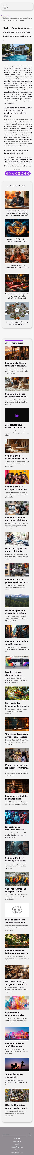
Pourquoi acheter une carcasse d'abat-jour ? (15, 921)
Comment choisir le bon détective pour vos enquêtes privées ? (16, 644)
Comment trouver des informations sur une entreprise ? (17, 267)
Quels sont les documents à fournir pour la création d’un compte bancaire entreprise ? (17, 212)
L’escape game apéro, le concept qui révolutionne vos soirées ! (17, 768)
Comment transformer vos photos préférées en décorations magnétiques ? (16, 521)
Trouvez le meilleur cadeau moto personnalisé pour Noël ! (16, 1077)
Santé (17, 1144)
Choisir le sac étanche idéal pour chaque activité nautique (15, 891)
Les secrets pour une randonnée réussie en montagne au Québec (15, 613)
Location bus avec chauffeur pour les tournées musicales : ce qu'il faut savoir (16, 676)
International (17, 1141)
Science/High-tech (17, 1147)
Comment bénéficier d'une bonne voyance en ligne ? (17, 240)
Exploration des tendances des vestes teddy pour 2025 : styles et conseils (16, 831)
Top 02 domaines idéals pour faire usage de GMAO (17, 323)
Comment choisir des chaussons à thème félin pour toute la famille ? (16, 396)
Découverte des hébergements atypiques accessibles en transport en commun (17, 707)
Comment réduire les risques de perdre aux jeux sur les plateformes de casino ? (17, 295)
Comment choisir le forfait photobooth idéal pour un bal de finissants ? (16, 491)
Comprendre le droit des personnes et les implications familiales (16, 798)
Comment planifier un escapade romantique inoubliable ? (15, 365)
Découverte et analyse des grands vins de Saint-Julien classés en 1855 (17, 984)
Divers (9, 16)
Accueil (3, 16)
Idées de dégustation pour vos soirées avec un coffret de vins (16, 1108)
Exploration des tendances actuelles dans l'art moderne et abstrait (15, 1016)
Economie (17, 1138)
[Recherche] (14, 1134)
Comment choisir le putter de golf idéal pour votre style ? (16, 582)
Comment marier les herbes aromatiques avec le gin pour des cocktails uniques (17, 954)
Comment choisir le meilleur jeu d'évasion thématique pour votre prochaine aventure (15, 862)
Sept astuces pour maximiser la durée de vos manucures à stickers (17, 427)
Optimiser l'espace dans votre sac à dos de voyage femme (16, 551)
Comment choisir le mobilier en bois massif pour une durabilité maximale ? (16, 460)
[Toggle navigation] (5, 6)
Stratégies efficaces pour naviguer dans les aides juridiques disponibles (16, 737)
